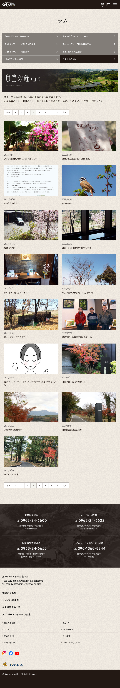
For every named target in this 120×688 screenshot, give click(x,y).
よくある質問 (68, 629)
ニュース (66, 622)
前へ (8, 112)
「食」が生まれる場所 (14, 59)
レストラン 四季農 (10, 600)
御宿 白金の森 (9, 593)
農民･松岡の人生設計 (72, 51)
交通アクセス (9, 636)
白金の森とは (9, 622)
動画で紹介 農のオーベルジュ (18, 36)
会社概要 (66, 636)
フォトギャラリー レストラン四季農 (20, 43)
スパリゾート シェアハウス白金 (16, 614)
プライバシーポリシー (71, 642)
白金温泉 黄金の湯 (11, 607)
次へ (64, 112)
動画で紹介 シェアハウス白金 (75, 36)
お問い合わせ (9, 642)
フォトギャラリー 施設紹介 (17, 51)
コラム (6, 629)
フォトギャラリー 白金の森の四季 (76, 43)
